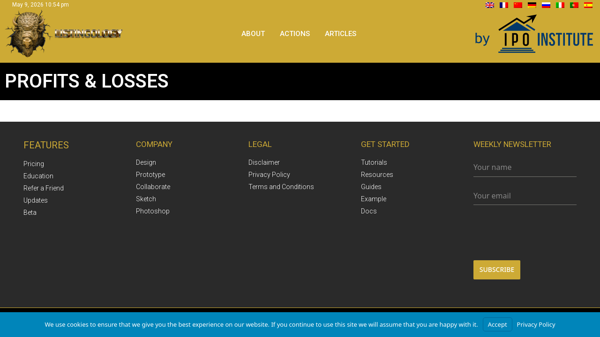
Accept (497, 324)
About (253, 33)
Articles (340, 33)
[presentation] (525, 232)
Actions (295, 33)
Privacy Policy (536, 324)
